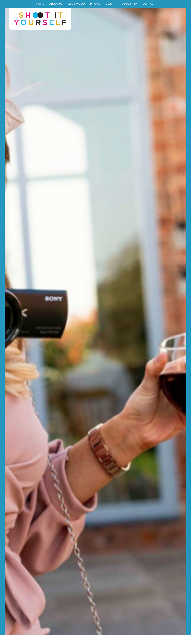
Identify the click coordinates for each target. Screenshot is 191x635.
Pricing (95, 3)
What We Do (76, 3)
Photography (127, 3)
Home (40, 3)
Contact (149, 3)
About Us (55, 3)
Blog (109, 3)
